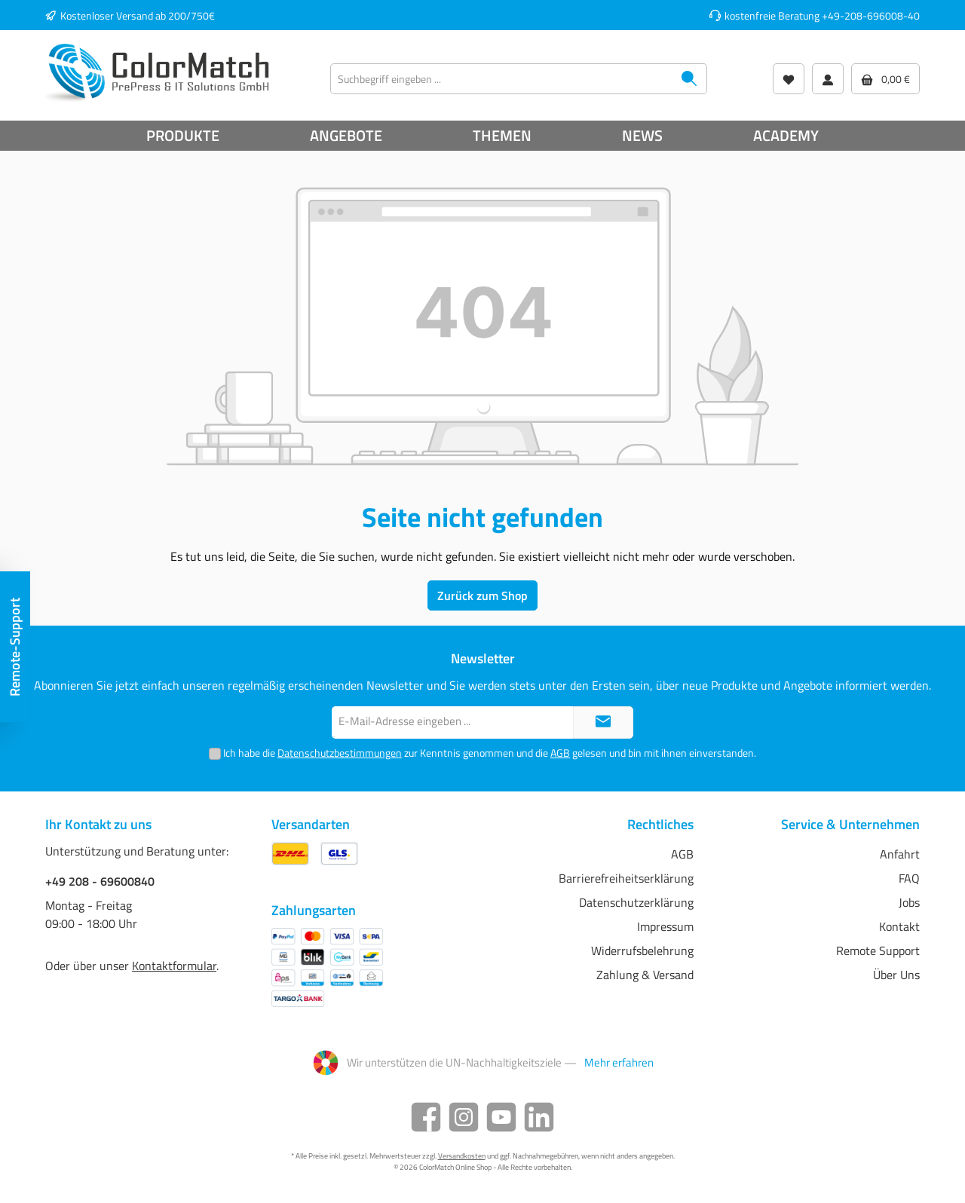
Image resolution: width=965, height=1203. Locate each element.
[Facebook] (426, 1117)
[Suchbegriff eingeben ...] (501, 78)
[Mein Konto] (828, 78)
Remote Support (878, 950)
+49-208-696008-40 (871, 15)
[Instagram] (464, 1117)
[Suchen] (689, 78)
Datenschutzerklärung (636, 902)
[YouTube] (501, 1117)
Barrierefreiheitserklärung (626, 878)
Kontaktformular (174, 966)
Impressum (665, 926)
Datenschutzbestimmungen (339, 753)
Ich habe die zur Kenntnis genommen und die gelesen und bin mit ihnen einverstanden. (489, 753)
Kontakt (899, 926)
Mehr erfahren (619, 1063)
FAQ (909, 878)
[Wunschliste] (788, 78)
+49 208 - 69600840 (100, 881)
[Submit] (603, 722)
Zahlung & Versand (645, 975)
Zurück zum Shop (482, 595)
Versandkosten (462, 1156)
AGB (560, 753)
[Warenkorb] (885, 78)
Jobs (909, 902)
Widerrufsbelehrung (642, 950)
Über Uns (896, 975)
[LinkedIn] (539, 1117)
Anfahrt (900, 854)
